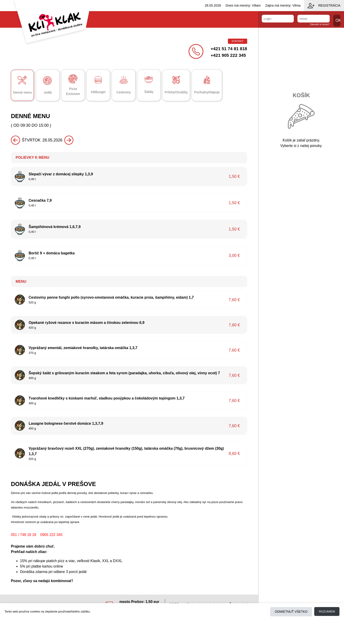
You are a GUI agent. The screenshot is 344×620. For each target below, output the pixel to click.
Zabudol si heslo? (320, 24)
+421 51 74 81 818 (229, 48)
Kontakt (237, 41)
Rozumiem (327, 611)
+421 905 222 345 (228, 55)
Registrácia (324, 5)
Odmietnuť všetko (291, 611)
